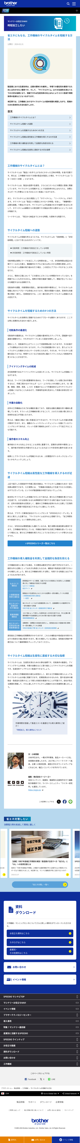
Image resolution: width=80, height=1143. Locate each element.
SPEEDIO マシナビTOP (14, 997)
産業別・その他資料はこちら (19, 951)
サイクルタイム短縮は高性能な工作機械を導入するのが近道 (40, 137)
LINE (51, 1079)
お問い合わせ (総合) (54, 1110)
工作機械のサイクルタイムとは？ (40, 117)
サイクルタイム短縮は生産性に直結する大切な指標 (40, 150)
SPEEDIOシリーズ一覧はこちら (41, 543)
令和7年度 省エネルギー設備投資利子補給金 (39, 608)
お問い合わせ (9, 1058)
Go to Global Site (50, 1094)
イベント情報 (9, 1009)
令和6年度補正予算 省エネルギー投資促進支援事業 (41, 628)
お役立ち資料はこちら (20, 933)
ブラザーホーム (6, 1088)
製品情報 (17, 1088)
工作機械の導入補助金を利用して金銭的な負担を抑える (40, 143)
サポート (32, 1102)
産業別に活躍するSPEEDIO (15, 1033)
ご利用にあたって (14, 1110)
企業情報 (60, 1102)
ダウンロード (46, 1102)
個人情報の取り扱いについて (34, 1110)
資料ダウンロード (11, 1052)
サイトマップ (68, 1110)
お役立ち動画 (9, 1046)
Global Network (71, 1094)
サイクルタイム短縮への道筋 (40, 124)
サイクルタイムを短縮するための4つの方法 (40, 130)
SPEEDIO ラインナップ (13, 1039)
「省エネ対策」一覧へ (49, 884)
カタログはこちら (18, 942)
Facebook (30, 1079)
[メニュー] (74, 3)
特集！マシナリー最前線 (14, 1027)
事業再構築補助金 (30, 618)
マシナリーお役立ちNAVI (14, 1003)
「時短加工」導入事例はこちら (28, 730)
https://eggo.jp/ (36, 790)
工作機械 (7, 1064)
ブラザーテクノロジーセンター (17, 1015)
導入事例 (7, 1021)
